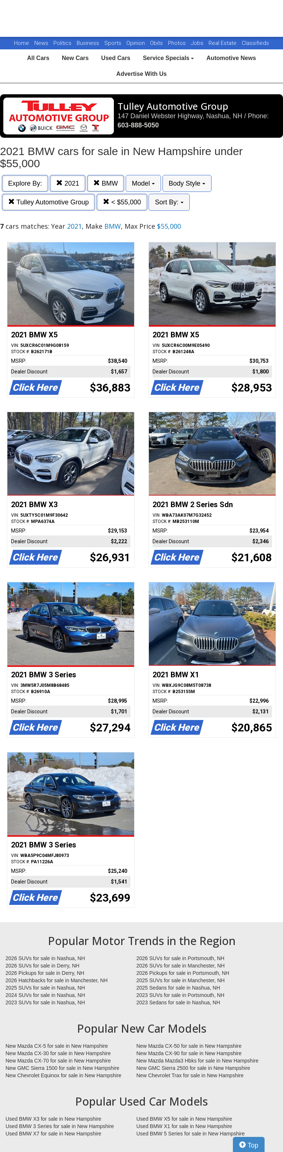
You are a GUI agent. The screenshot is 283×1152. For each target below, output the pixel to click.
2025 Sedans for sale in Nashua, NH (178, 988)
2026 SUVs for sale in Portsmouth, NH (180, 958)
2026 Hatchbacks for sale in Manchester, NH (57, 980)
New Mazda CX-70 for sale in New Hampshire (58, 1061)
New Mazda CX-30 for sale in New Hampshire (58, 1053)
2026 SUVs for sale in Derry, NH (42, 966)
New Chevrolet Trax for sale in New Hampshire (190, 1075)
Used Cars (115, 58)
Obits (157, 43)
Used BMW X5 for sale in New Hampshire (184, 1119)
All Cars (38, 58)
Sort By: (169, 202)
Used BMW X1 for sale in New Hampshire (184, 1126)
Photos (177, 43)
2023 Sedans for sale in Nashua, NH (178, 1002)
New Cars (75, 58)
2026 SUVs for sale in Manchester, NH (180, 966)
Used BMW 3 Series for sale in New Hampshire (60, 1126)
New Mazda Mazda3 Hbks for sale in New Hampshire (197, 1061)
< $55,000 (122, 202)
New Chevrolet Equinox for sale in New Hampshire (63, 1075)
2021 (67, 183)
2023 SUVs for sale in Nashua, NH (45, 1002)
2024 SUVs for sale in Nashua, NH (45, 995)
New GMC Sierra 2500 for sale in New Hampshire (193, 1068)
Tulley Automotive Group (48, 202)
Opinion (136, 43)
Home (21, 43)
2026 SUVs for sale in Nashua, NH (45, 958)
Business (89, 43)
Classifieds (255, 43)
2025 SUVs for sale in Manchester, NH (180, 980)
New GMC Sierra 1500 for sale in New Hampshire (62, 1068)
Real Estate (223, 43)
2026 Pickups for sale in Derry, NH (45, 973)
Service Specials (168, 58)
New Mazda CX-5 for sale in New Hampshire (57, 1046)
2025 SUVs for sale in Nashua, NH (45, 988)
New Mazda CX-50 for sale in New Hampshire (189, 1046)
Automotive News (231, 58)
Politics (62, 43)
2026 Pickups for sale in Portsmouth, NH (182, 973)
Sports (113, 43)
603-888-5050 (138, 125)
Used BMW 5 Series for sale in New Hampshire (190, 1134)
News (41, 43)
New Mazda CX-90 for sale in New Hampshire (189, 1053)
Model (143, 183)
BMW (105, 183)
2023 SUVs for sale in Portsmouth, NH (180, 995)
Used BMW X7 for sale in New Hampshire (53, 1134)
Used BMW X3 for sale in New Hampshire (53, 1119)
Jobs (198, 43)
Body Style (187, 183)
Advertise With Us (141, 74)
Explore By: (25, 183)
